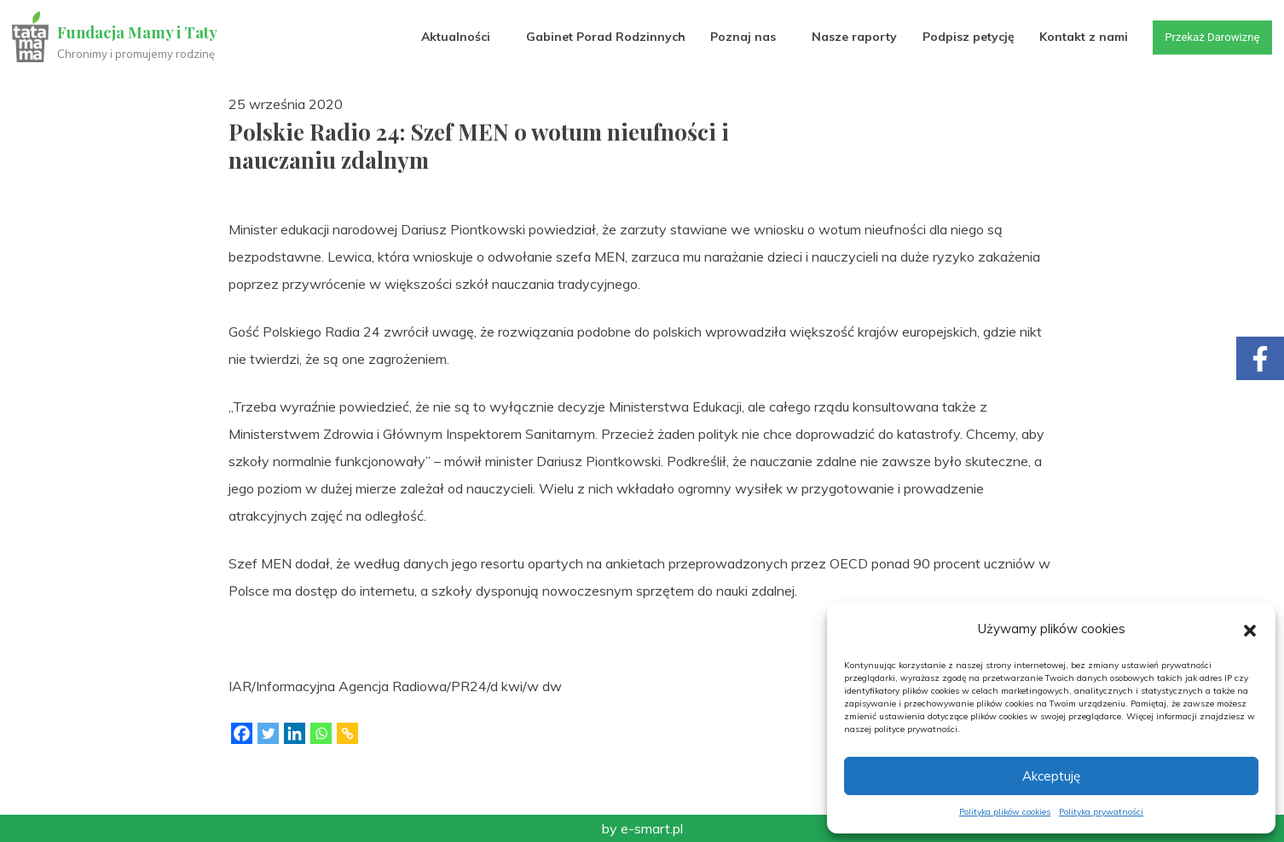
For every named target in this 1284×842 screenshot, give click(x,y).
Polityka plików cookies (1004, 811)
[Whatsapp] (321, 733)
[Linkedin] (294, 733)
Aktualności (448, 36)
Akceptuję (1051, 776)
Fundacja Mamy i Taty (138, 32)
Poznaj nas (735, 36)
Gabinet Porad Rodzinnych (598, 36)
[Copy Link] (347, 733)
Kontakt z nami (1076, 36)
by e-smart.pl (642, 828)
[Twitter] (268, 733)
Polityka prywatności (1101, 811)
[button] (1249, 628)
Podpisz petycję (961, 36)
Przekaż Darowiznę (1207, 36)
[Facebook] (241, 733)
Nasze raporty (846, 36)
